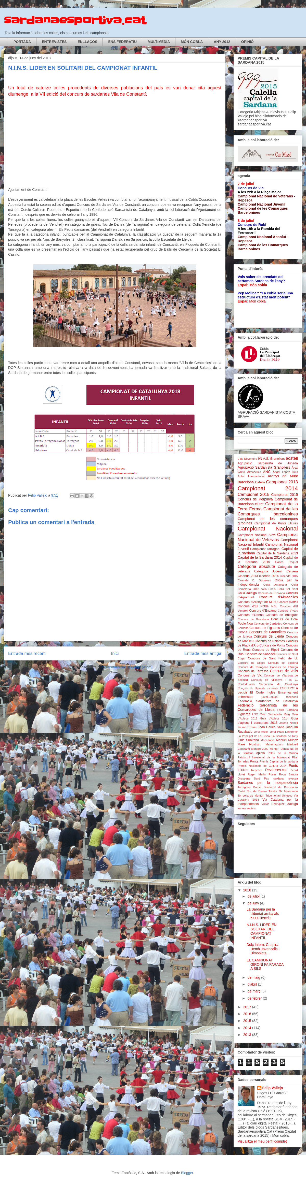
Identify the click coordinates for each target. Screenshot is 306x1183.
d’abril (252, 984)
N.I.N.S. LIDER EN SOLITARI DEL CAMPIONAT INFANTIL (261, 931)
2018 (247, 890)
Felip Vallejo (272, 1088)
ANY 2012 (222, 42)
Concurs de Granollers (267, 632)
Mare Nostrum (249, 744)
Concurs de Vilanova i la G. (274, 679)
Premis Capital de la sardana (279, 761)
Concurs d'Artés (287, 601)
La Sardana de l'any (285, 736)
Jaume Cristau (247, 727)
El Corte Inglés (262, 692)
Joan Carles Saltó (271, 727)
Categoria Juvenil (268, 571)
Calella (260, 482)
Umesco (287, 795)
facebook (292, 696)
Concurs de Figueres (264, 628)
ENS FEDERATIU (122, 42)
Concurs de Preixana (271, 593)
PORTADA (22, 42)
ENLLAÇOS (87, 42)
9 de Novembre (247, 458)
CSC (283, 688)
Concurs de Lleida (268, 636)
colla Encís (268, 588)
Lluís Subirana (248, 740)
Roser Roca (277, 774)
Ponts (254, 761)
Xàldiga (292, 804)
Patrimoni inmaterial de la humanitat (264, 757)
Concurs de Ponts (272, 645)
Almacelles (254, 471)
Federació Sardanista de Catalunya (268, 701)
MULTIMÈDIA (159, 42)
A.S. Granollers (274, 458)
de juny (253, 903)
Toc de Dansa (257, 791)
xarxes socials (247, 808)
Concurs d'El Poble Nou (257, 606)
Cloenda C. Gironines (254, 580)
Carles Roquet (286, 562)
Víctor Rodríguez (273, 803)
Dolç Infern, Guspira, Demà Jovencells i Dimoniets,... (263, 949)
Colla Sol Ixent (287, 588)
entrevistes (245, 697)
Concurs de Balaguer (281, 615)
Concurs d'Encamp (262, 610)
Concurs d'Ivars (288, 610)
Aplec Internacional (251, 476)
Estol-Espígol (269, 696)
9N (260, 458)
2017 (247, 1007)
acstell (292, 458)
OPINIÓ (247, 42)
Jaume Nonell (288, 722)
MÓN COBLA (192, 42)
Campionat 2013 (282, 482)
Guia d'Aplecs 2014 (274, 718)
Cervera (292, 571)
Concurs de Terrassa (253, 671)
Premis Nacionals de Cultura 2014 (262, 765)
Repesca (256, 770)
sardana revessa (285, 778)
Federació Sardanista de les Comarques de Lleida (268, 707)
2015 (247, 1021)
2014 (247, 1028)
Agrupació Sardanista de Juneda (268, 463)
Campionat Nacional (268, 528)
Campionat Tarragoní (265, 549)
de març (254, 991)
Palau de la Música (283, 753)
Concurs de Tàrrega (284, 667)
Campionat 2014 (268, 488)
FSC (255, 714)
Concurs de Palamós (270, 641)
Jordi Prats (277, 731)
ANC (267, 472)
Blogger (187, 1173)
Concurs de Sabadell (260, 654)
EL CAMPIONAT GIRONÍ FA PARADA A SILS (265, 964)
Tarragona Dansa (249, 787)
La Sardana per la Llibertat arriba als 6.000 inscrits (263, 913)
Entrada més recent (26, 653)
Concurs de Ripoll (265, 650)
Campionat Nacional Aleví (257, 535)
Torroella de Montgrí (251, 795)
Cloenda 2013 (248, 576)
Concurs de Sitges (251, 662)
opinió (260, 753)
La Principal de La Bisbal (254, 736)
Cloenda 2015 (289, 576)
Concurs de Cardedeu (268, 623)
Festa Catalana (287, 709)
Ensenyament (288, 692)
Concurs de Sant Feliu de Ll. (273, 658)
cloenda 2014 (269, 576)
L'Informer (291, 731)
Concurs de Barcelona (253, 619)
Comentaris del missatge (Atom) (126, 667)
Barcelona (246, 482)
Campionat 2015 (254, 494)
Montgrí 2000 (260, 748)
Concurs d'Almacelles (278, 597)
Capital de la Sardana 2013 (277, 553)
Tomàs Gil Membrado (283, 791)
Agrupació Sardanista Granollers (264, 467)
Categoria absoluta (256, 566)
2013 (247, 1035)
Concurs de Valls (284, 671)
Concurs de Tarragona (253, 667)
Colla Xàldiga (247, 593)
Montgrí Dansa (279, 748)
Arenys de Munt (283, 476)
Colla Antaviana (275, 584)
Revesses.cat (276, 770)
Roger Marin (257, 774)
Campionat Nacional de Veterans (268, 537)
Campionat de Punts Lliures (276, 523)
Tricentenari (273, 795)
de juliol (253, 896)
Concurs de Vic (250, 675)
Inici (115, 653)
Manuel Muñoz (287, 740)
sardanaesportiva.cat (75, 20)
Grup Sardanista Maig (275, 714)
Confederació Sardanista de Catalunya (268, 684)
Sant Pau (261, 778)
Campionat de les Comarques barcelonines (268, 511)
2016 (247, 1014)
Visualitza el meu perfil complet (262, 1141)
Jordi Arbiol (261, 731)
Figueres (244, 714)
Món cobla (258, 285)
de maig (254, 977)
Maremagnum (274, 744)
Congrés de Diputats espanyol (258, 688)
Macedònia (268, 740)
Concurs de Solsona (283, 662)
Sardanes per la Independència (268, 783)
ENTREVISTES (54, 42)
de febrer (255, 998)
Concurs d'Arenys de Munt (257, 602)
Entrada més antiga (202, 653)
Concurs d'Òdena (251, 615)
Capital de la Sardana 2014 (260, 557)
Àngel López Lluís (285, 471)
